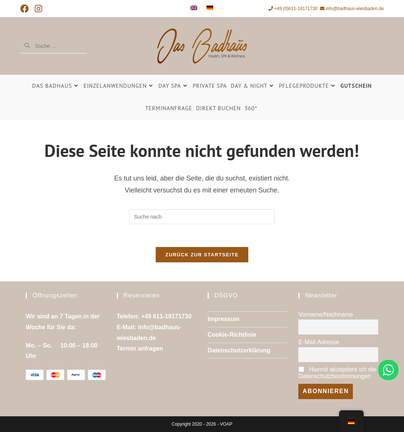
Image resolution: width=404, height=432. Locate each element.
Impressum (223, 319)
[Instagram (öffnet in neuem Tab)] (38, 9)
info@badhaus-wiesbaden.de (352, 8)
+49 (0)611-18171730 (292, 8)
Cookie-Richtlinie (232, 334)
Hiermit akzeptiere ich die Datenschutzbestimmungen (337, 373)
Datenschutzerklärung (239, 350)
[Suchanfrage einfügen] (202, 216)
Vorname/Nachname (325, 314)
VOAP (226, 424)
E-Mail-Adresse (318, 342)
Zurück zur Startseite (202, 254)
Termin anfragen (140, 349)
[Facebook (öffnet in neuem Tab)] (26, 9)
